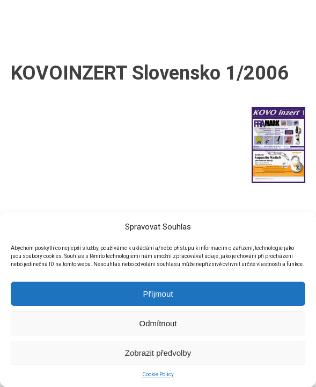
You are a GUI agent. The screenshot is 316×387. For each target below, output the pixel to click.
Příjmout (158, 293)
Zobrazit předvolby (158, 352)
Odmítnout (158, 323)
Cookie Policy (158, 374)
